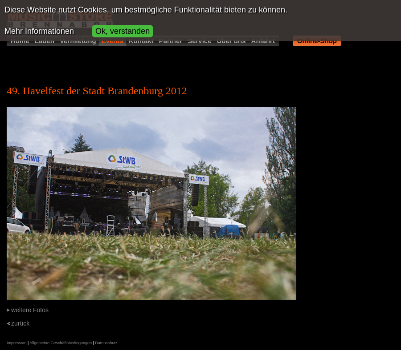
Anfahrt (263, 40)
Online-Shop (317, 40)
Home (20, 40)
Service (199, 40)
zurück (20, 323)
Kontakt (141, 40)
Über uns (231, 40)
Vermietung (78, 40)
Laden (44, 40)
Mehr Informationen (39, 31)
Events (112, 40)
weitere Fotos (30, 310)
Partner (171, 40)
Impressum (17, 343)
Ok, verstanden (122, 31)
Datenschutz (106, 343)
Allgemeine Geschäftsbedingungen (60, 343)
